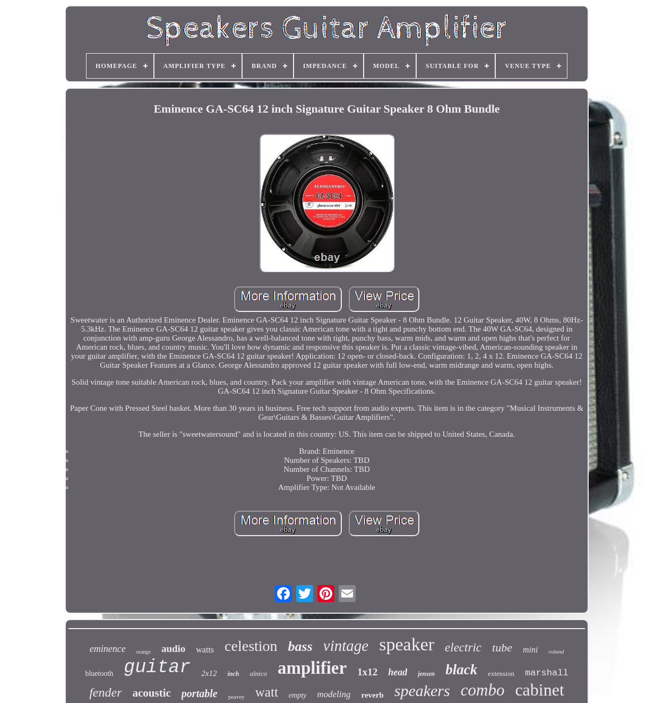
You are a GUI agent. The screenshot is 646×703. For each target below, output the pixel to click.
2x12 (209, 673)
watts (205, 649)
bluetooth (99, 673)
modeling (333, 694)
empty (297, 695)
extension (501, 673)
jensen (426, 673)
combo (483, 690)
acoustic (152, 693)
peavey (236, 696)
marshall (547, 673)
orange (143, 652)
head (397, 672)
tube (502, 647)
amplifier (312, 667)
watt (266, 692)
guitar (157, 667)
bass (300, 646)
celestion (251, 646)
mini (530, 649)
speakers (422, 690)
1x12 (367, 671)
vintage (345, 645)
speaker (406, 644)
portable (200, 693)
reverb (372, 695)
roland (556, 651)
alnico (259, 673)
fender (105, 692)
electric (463, 647)
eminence (108, 648)
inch (233, 673)
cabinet (539, 689)
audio (173, 648)
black (461, 669)
